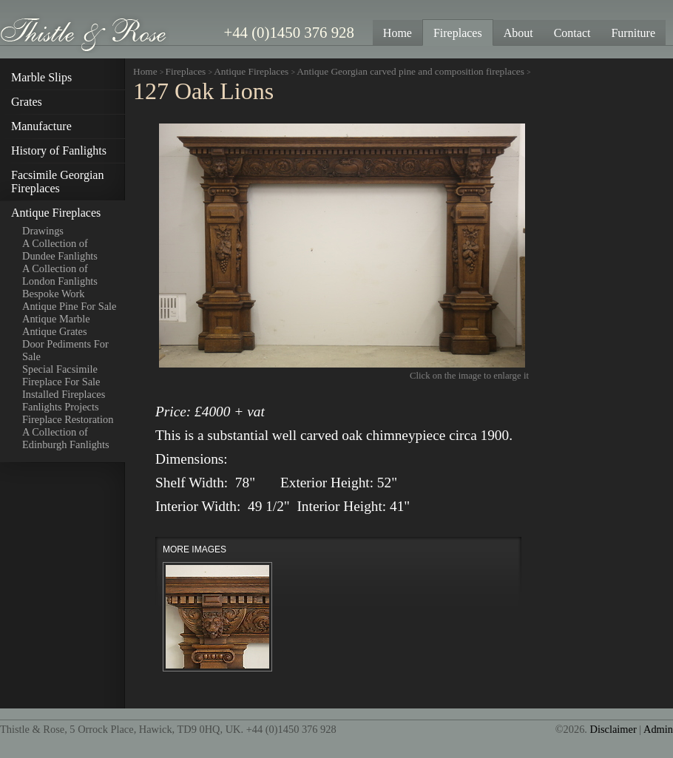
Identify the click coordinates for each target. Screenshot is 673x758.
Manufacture (41, 126)
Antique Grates (54, 331)
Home (145, 71)
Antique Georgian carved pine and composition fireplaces (412, 71)
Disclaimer (613, 729)
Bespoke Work (53, 294)
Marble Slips (41, 77)
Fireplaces (186, 71)
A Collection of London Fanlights (60, 275)
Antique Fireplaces (56, 212)
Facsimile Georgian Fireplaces (57, 181)
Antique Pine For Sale (69, 306)
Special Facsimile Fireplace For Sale (61, 375)
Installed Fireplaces (63, 394)
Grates (26, 101)
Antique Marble (56, 319)
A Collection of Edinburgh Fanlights (65, 438)
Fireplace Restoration (67, 419)
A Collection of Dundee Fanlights (60, 249)
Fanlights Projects (60, 407)
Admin (658, 729)
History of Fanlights (58, 150)
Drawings (43, 231)
